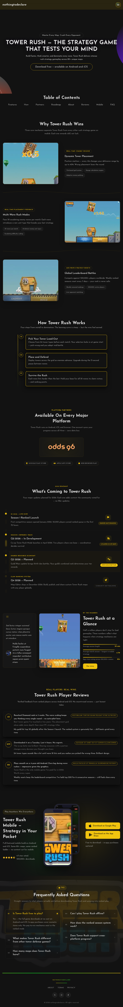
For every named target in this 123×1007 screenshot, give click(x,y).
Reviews (85, 105)
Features (12, 105)
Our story (90, 666)
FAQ (112, 105)
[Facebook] (68, 995)
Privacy (71, 988)
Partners (40, 105)
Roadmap (56, 105)
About (71, 105)
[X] (54, 995)
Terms (61, 988)
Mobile (99, 105)
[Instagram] (61, 995)
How (26, 105)
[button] (118, 4)
